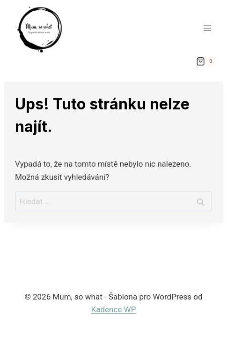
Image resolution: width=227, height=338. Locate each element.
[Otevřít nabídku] (207, 28)
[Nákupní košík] (206, 61)
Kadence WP (113, 309)
